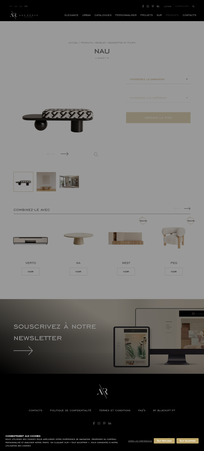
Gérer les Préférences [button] (140, 441)
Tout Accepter (188, 440)
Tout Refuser (164, 440)
